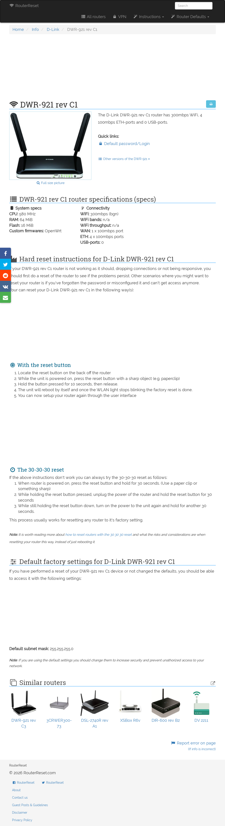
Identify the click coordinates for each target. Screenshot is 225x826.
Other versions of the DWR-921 (124, 159)
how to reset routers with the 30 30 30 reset (98, 535)
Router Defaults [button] (190, 16)
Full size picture (50, 183)
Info (35, 29)
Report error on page (193, 746)
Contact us (20, 797)
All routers (93, 16)
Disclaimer (19, 812)
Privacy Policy (22, 820)
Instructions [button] (148, 16)
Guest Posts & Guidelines (30, 805)
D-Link (53, 29)
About (16, 790)
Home (18, 29)
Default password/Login (124, 143)
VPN (119, 16)
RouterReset (24, 5)
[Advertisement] (112, 69)
